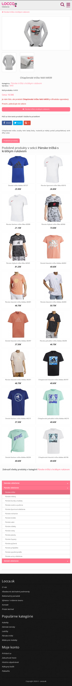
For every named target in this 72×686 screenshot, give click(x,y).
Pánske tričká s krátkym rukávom (15, 12)
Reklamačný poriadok (11, 596)
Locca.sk (43, 681)
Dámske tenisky (8, 627)
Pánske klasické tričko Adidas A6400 (53, 302)
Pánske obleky (10, 526)
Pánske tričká (10, 492)
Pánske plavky (10, 535)
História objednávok (10, 662)
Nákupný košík (8, 666)
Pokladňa (6, 671)
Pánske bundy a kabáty (14, 501)
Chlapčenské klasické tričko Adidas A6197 (53, 380)
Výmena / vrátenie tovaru (12, 600)
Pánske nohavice (11, 513)
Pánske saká (9, 522)
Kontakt (5, 605)
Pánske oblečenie (11, 488)
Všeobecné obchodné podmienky (16, 591)
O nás (4, 587)
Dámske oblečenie (11, 483)
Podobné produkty (11, 141)
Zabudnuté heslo (9, 658)
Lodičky (5, 631)
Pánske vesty (10, 531)
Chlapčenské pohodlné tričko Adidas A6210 (53, 418)
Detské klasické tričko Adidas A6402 (53, 263)
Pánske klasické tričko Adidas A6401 (18, 302)
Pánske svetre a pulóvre (14, 505)
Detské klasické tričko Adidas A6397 (18, 341)
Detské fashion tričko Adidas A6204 (18, 457)
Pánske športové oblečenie (15, 509)
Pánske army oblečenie (13, 556)
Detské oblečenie (11, 561)
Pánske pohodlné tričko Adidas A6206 (53, 341)
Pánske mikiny (10, 496)
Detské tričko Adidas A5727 (18, 185)
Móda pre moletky (9, 640)
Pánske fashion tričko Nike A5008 (18, 224)
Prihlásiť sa (6, 653)
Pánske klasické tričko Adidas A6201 (18, 380)
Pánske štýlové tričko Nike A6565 (18, 263)
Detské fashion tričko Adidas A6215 (18, 418)
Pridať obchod (8, 609)
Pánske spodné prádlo (13, 552)
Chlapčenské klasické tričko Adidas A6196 (53, 457)
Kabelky (5, 622)
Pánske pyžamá (11, 543)
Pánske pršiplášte (11, 548)
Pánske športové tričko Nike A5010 (53, 185)
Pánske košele (10, 518)
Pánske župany (10, 539)
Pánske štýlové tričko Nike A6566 (53, 224)
